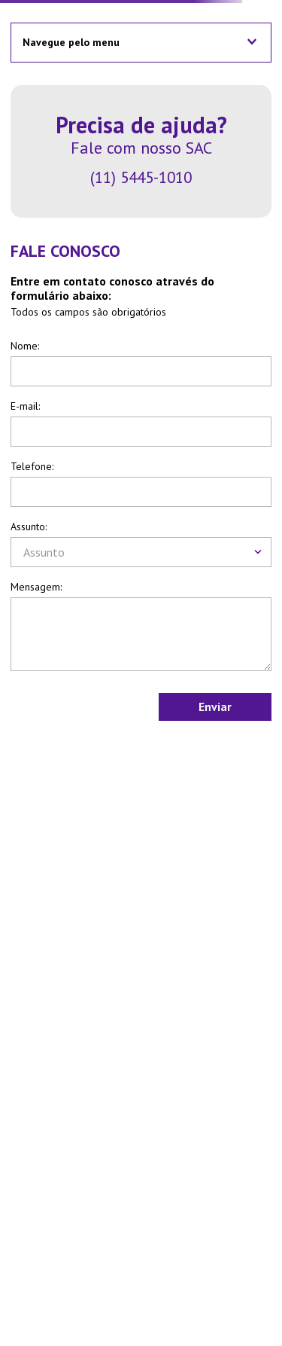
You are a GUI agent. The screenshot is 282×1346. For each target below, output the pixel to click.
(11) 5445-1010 (141, 177)
